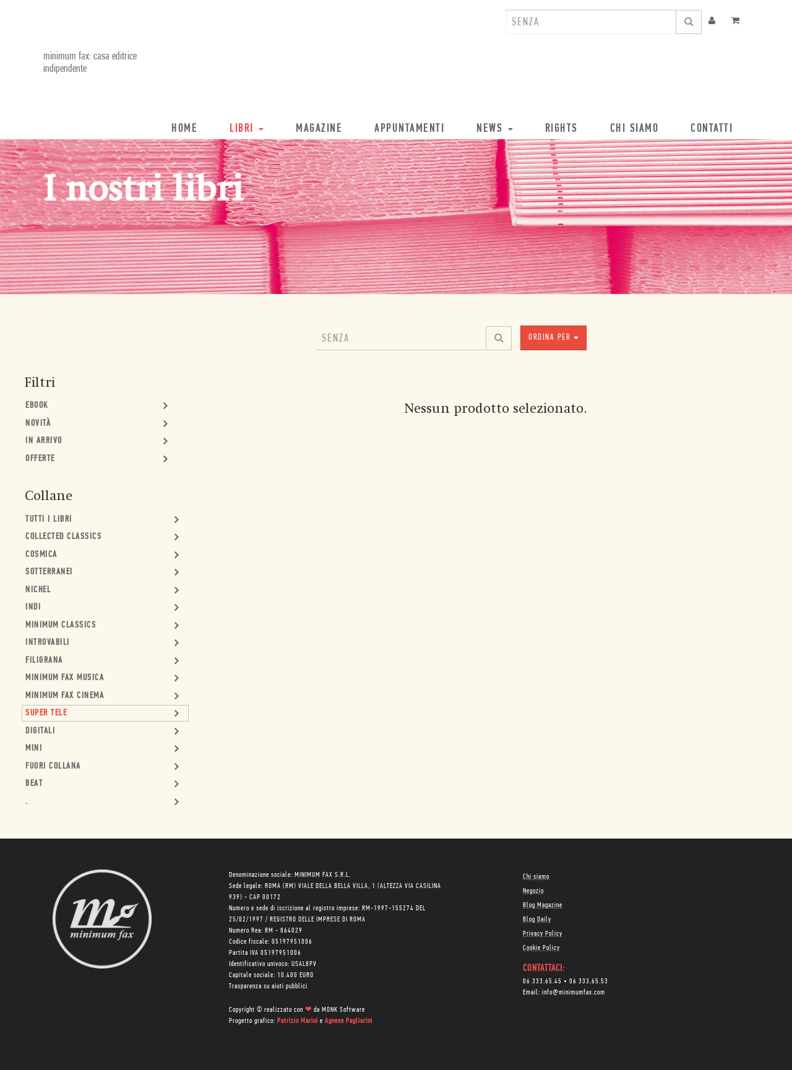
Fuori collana (53, 766)
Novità (38, 423)
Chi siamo (536, 877)
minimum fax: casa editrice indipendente (90, 63)
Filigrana (44, 660)
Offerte (40, 459)
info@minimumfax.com (573, 992)
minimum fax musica (64, 678)
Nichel (38, 590)
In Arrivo (43, 441)
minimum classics (60, 625)
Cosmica (41, 554)
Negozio (533, 891)
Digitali (40, 731)
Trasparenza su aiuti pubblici (268, 986)
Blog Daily (537, 919)
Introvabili (47, 642)
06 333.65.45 (542, 981)
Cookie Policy (541, 948)
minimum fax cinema (64, 696)
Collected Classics (63, 536)
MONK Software (343, 1010)
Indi (33, 607)
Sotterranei (49, 572)
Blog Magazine (542, 905)
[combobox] (591, 21)
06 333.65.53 (588, 981)
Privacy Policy (542, 934)
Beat (34, 783)
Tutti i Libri (48, 519)
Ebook (36, 405)
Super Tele (46, 713)
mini (33, 748)
